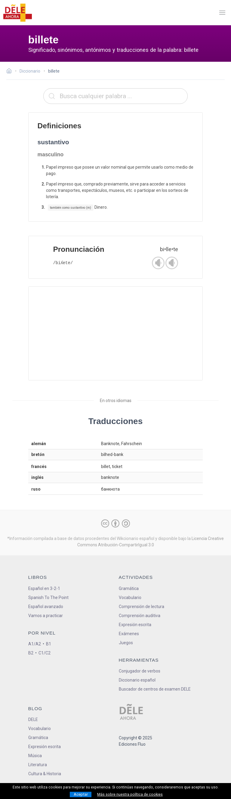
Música (35, 755)
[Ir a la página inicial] (10, 71)
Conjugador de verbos (139, 671)
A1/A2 (34, 643)
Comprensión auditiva (139, 615)
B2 (30, 653)
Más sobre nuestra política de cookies (130, 794)
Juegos (126, 642)
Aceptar (81, 794)
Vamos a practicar (45, 615)
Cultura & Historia (44, 773)
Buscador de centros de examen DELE (155, 689)
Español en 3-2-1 (44, 588)
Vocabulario (130, 597)
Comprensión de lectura (141, 606)
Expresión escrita (135, 624)
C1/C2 (44, 653)
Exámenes (129, 633)
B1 (48, 643)
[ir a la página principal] (17, 13)
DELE (33, 719)
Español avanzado (45, 606)
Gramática (129, 588)
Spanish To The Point (48, 597)
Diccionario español (137, 680)
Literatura (37, 764)
